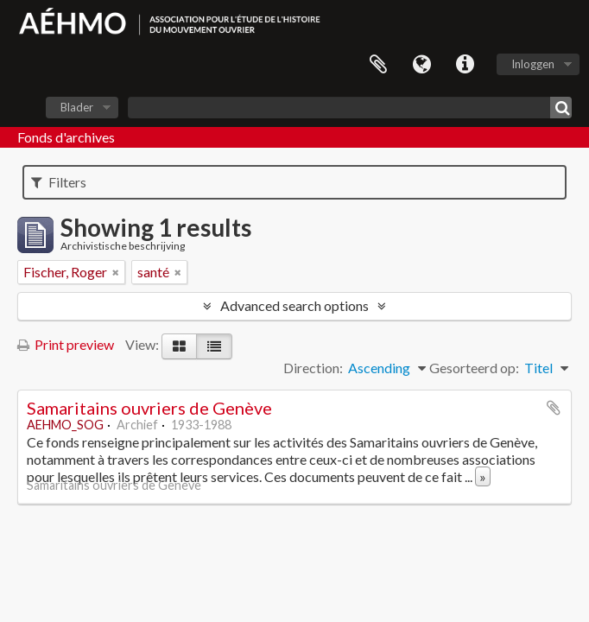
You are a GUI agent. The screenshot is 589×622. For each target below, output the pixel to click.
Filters (58, 182)
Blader (76, 107)
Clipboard (378, 64)
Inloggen (532, 64)
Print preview (65, 344)
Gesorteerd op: (474, 367)
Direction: (313, 367)
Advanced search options (294, 305)
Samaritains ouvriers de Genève (149, 407)
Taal (421, 64)
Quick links (464, 64)
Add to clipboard (553, 407)
